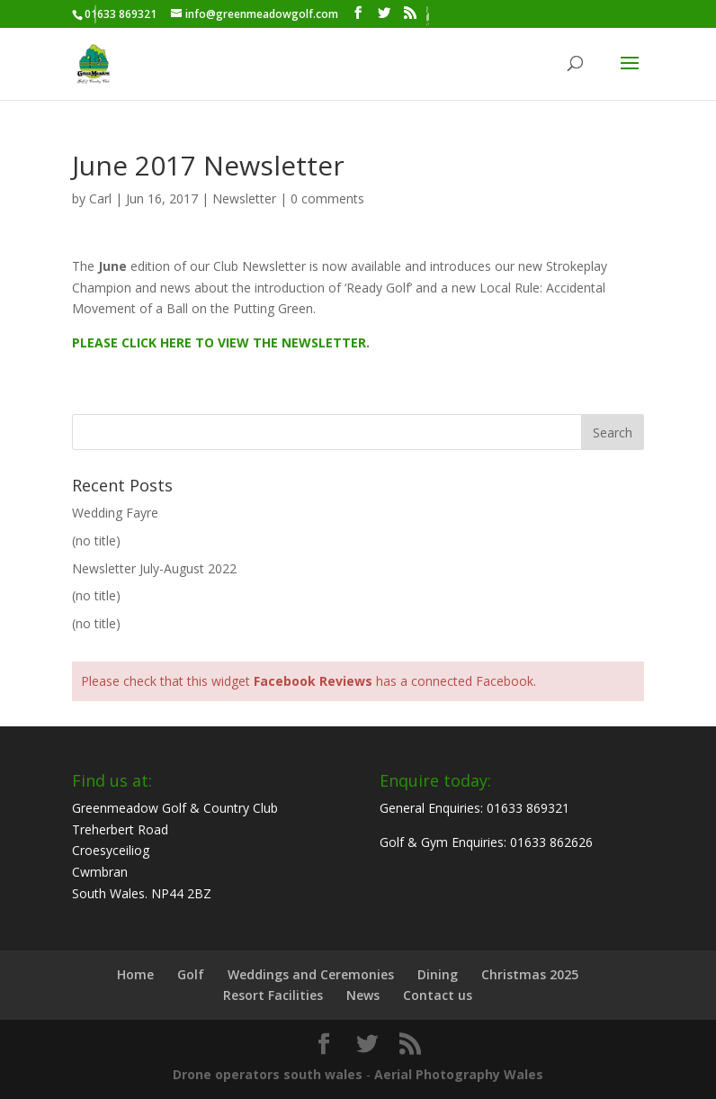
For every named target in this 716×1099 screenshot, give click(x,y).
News (363, 995)
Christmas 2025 (529, 974)
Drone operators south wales (267, 1074)
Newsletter (244, 198)
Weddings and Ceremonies (311, 974)
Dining (437, 974)
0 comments (327, 198)
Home (135, 974)
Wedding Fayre (115, 512)
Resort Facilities (273, 995)
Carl (100, 198)
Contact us (437, 995)
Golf (190, 974)
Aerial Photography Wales (458, 1074)
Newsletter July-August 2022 (154, 568)
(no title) (96, 540)
